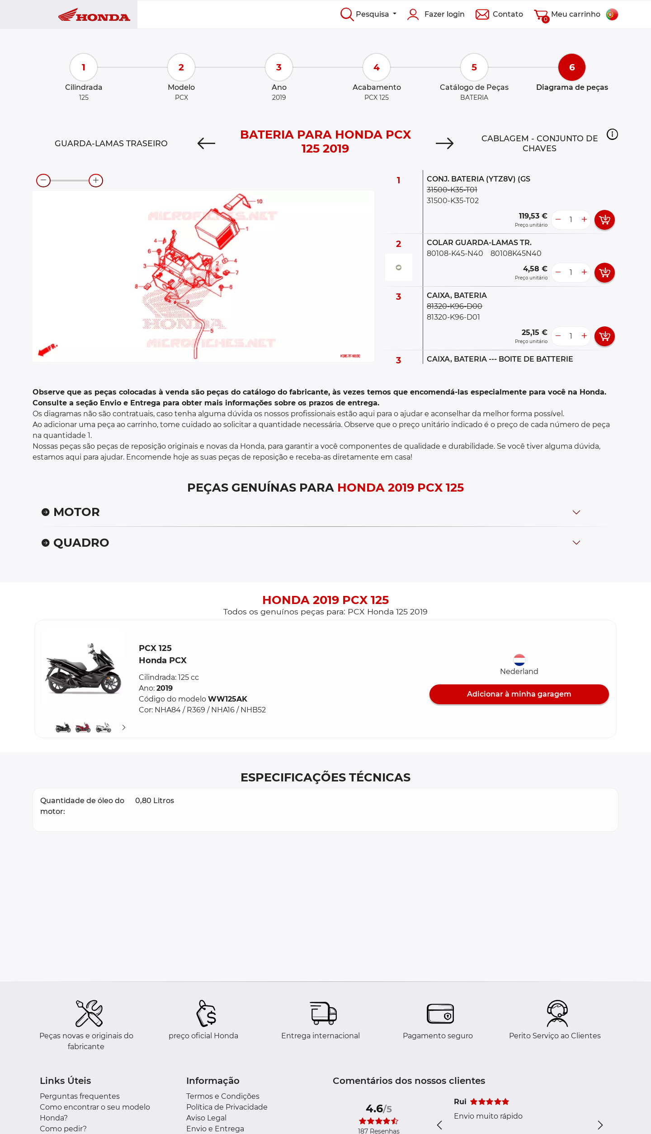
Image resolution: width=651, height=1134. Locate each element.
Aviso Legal (206, 1118)
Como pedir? (63, 1129)
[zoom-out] (43, 180)
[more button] (584, 220)
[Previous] (206, 143)
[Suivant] (124, 727)
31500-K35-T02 (453, 200)
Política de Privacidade (227, 1107)
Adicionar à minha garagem (519, 694)
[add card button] (604, 220)
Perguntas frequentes (80, 1096)
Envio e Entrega (215, 1129)
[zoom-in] (96, 180)
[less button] (558, 220)
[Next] (444, 143)
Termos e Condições (222, 1096)
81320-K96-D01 (453, 317)
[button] (612, 134)
